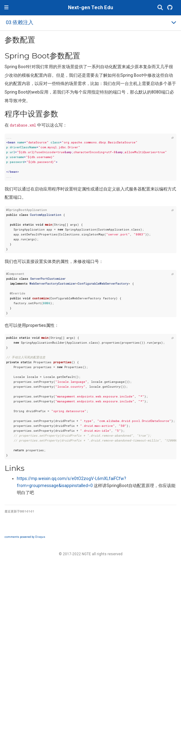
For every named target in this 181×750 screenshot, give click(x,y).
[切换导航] (6, 7)
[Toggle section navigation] (90, 23)
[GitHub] (169, 7)
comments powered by (25, 536)
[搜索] (160, 7)
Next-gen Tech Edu (90, 7)
